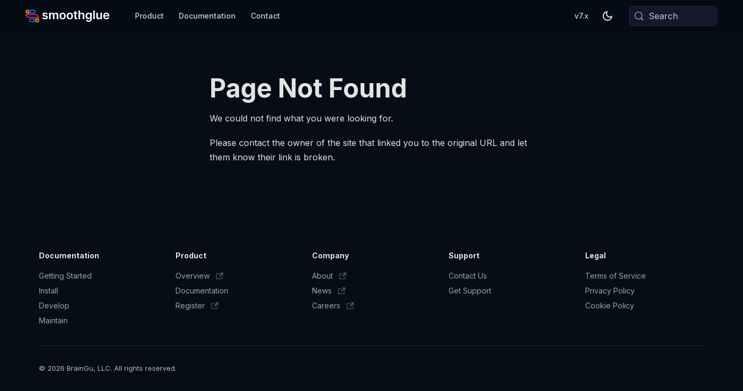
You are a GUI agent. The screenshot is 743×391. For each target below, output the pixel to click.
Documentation (207, 15)
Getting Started (65, 275)
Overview (199, 275)
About (329, 275)
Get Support (470, 290)
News (329, 290)
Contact (265, 15)
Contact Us (468, 275)
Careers (333, 305)
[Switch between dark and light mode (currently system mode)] (607, 16)
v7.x (581, 15)
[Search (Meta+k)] (673, 16)
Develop (54, 305)
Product (149, 15)
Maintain (53, 320)
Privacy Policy (610, 290)
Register (197, 305)
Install (48, 290)
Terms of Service (615, 275)
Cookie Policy (609, 305)
